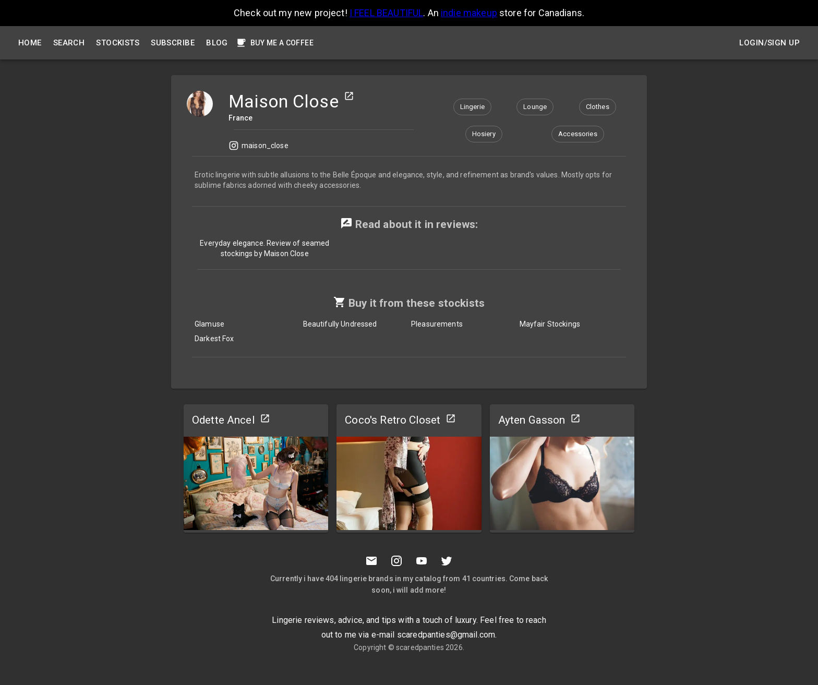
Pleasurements (437, 324)
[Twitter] (446, 560)
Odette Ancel (223, 420)
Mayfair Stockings (550, 324)
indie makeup (469, 12)
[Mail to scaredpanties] (371, 560)
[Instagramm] (396, 560)
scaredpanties (420, 647)
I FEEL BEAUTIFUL (386, 12)
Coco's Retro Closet (392, 420)
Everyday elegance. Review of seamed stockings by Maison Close (264, 248)
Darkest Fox (214, 338)
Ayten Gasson (532, 420)
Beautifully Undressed (340, 324)
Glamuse (209, 324)
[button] (472, 107)
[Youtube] (421, 560)
